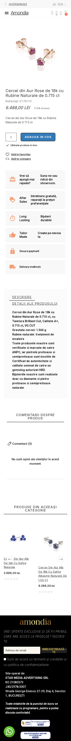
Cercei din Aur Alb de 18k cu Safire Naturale (16, 563)
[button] (52, 13)
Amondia (19, 12)
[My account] (57, 13)
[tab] (22, 297)
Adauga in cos (38, 137)
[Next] (61, 559)
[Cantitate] (11, 137)
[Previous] (10, 559)
